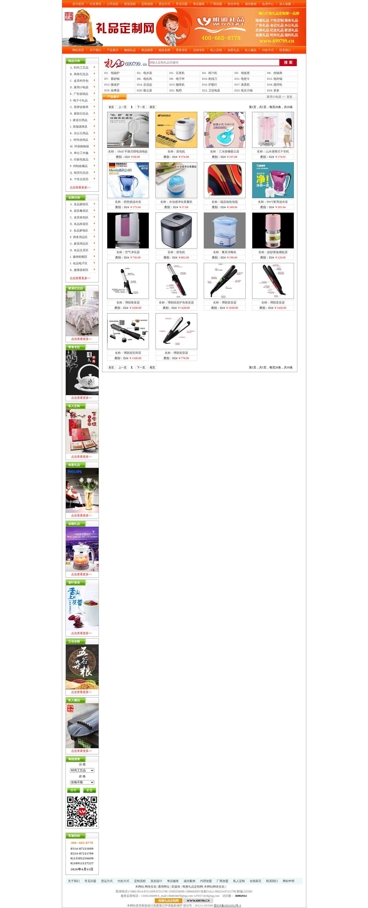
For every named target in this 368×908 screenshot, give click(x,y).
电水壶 (147, 73)
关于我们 (95, 50)
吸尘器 (147, 90)
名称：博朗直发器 (224, 302)
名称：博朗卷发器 (128, 302)
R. (79, 179)
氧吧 (179, 90)
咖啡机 (180, 84)
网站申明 (288, 881)
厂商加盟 (216, 4)
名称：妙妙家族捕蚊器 (273, 252)
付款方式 (268, 50)
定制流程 (147, 4)
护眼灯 (212, 84)
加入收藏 (285, 4)
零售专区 (182, 50)
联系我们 (285, 50)
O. (79, 159)
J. (79, 126)
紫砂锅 (115, 78)
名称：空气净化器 (128, 252)
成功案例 (251, 4)
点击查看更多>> (80, 187)
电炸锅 (278, 78)
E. (79, 94)
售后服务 (199, 4)
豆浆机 (180, 73)
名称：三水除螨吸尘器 (224, 151)
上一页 (123, 107)
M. (79, 146)
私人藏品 (251, 50)
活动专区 (199, 50)
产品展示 (113, 50)
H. (79, 113)
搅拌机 (278, 84)
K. (79, 133)
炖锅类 (278, 73)
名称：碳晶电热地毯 (225, 202)
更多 (276, 90)
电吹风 (147, 78)
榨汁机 (212, 73)
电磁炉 (115, 73)
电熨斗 (245, 78)
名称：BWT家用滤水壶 (273, 202)
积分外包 (233, 4)
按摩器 (115, 90)
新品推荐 (147, 50)
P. (79, 166)
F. (79, 100)
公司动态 (113, 4)
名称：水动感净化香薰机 (176, 202)
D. (79, 87)
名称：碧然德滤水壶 (128, 202)
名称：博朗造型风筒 (128, 353)
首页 (111, 107)
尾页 (152, 107)
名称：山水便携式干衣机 (273, 151)
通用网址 (164, 886)
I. (78, 120)
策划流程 (130, 4)
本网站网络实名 (214, 886)
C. (79, 80)
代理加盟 (206, 881)
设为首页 (78, 4)
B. (79, 74)
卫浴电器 (214, 90)
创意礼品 (233, 50)
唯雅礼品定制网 (192, 886)
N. (79, 153)
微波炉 (115, 84)
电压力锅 (247, 90)
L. (79, 140)
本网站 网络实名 (145, 886)
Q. (79, 172)
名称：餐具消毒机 (224, 252)
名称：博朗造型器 (176, 353)
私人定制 (216, 50)
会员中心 (268, 4)
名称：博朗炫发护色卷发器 (176, 302)
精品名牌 (164, 50)
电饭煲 (245, 73)
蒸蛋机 (245, 84)
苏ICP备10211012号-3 (227, 905)
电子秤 (180, 78)
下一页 (141, 107)
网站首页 (78, 50)
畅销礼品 (130, 50)
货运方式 (164, 4)
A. (79, 67)
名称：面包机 (176, 151)
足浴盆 (147, 84)
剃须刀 (212, 78)
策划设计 (156, 881)
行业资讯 (95, 4)
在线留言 (255, 881)
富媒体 (175, 886)
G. (79, 107)
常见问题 (182, 4)
